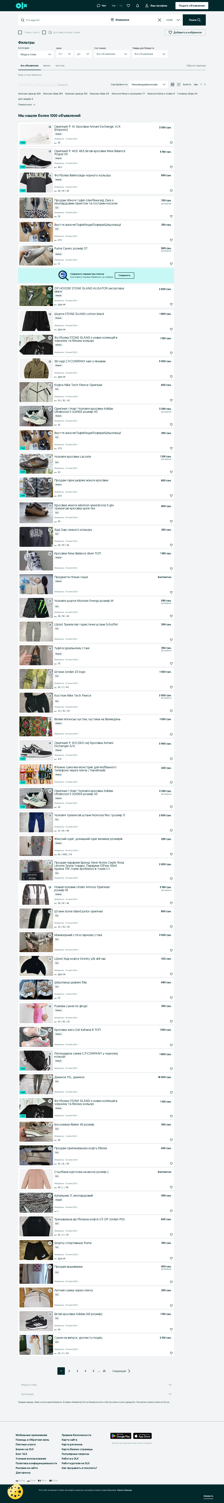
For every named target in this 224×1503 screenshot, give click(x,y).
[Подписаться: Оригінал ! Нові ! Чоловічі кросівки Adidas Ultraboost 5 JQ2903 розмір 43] (164, 424)
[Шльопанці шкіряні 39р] (107, 982)
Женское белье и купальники (128, 93)
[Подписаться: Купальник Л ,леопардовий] (164, 1211)
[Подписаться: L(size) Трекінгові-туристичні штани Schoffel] (164, 640)
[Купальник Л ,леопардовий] (107, 1195)
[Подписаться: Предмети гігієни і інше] (164, 592)
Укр (113, 5)
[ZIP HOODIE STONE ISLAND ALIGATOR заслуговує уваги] (106, 289)
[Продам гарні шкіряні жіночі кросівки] (107, 479)
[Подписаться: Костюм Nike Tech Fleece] (164, 711)
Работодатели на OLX (76, 1463)
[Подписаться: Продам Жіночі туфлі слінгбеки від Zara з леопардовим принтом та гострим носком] (164, 216)
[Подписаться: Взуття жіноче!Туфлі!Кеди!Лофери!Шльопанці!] (164, 240)
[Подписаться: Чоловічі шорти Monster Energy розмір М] (164, 616)
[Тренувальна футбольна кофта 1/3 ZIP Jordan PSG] (107, 1218)
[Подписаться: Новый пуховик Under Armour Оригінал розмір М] (164, 903)
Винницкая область (48, 85)
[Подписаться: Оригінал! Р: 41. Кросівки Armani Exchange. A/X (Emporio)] (164, 142)
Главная (21, 85)
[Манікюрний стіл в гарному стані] (106, 934)
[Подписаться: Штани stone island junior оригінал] (164, 926)
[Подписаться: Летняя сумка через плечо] (164, 1305)
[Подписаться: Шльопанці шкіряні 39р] (164, 998)
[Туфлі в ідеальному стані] (102, 648)
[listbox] (169, 20)
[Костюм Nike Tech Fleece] (100, 696)
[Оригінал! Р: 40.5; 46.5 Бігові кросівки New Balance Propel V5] (106, 152)
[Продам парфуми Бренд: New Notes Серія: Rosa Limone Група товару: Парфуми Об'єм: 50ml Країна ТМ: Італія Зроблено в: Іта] (106, 865)
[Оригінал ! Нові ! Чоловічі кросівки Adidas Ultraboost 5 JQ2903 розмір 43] (101, 410)
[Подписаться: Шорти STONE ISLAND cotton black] (164, 329)
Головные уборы (187, 93)
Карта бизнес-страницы (77, 1449)
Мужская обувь (99, 93)
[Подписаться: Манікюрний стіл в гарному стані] (164, 950)
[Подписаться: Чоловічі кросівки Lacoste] (164, 472)
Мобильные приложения (31, 1435)
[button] (36, 54)
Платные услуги (26, 1444)
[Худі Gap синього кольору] (107, 529)
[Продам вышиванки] (101, 1267)
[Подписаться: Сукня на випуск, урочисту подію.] (164, 1353)
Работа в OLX (70, 1458)
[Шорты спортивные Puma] (107, 1242)
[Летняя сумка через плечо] (107, 1289)
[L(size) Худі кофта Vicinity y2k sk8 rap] (107, 958)
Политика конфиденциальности (36, 1463)
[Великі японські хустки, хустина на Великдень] (106, 718)
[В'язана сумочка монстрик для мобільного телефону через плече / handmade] (107, 768)
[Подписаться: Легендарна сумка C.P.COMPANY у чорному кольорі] (164, 1069)
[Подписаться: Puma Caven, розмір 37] (164, 264)
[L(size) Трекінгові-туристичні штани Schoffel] (107, 624)
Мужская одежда (76, 93)
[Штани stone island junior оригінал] (107, 911)
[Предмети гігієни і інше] (105, 576)
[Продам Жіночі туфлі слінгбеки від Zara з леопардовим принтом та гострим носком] (102, 201)
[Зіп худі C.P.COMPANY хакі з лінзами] (106, 360)
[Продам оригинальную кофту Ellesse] (107, 1147)
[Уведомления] (137, 5)
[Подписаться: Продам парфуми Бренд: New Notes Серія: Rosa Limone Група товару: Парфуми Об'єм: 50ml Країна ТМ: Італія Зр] (164, 878)
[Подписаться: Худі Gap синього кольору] (164, 545)
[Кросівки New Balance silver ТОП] (106, 553)
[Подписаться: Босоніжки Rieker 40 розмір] (164, 1140)
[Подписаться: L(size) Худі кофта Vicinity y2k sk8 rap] (164, 974)
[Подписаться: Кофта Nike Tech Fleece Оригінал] (164, 400)
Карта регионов (72, 1444)
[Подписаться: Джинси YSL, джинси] (164, 1092)
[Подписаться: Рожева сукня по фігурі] (164, 1021)
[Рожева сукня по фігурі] (107, 1005)
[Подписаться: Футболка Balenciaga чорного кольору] (164, 190)
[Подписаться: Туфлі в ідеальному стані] (164, 663)
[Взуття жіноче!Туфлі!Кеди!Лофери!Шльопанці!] (107, 224)
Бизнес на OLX (25, 1449)
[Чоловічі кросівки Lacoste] (101, 457)
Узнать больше (124, 1490)
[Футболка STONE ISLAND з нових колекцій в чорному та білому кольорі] (106, 339)
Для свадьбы (25, 99)
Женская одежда (29, 93)
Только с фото (32, 32)
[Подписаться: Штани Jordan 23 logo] (164, 687)
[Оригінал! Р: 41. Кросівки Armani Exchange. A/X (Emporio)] (106, 128)
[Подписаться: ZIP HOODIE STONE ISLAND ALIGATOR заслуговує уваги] (164, 304)
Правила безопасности (76, 1435)
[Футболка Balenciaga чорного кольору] (107, 175)
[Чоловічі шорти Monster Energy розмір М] (102, 601)
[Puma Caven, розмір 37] (101, 249)
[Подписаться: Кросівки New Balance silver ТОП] (164, 569)
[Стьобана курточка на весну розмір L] (105, 1171)
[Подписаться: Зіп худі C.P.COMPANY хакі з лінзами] (164, 376)
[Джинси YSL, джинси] (105, 1076)
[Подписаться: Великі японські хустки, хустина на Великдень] (164, 734)
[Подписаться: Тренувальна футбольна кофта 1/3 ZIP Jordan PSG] (164, 1234)
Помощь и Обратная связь (32, 1439)
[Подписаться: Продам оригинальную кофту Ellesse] (164, 1163)
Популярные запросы (75, 1453)
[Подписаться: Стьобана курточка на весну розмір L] (164, 1187)
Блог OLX (21, 1453)
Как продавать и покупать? (79, 1467)
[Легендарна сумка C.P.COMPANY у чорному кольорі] (106, 1055)
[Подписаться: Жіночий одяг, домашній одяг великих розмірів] (164, 854)
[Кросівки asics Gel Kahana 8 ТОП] (106, 1029)
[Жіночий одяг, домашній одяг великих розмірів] (107, 838)
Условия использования (31, 1458)
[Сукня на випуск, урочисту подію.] (106, 1337)
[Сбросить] (159, 20)
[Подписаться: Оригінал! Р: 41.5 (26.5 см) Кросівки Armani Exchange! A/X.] (164, 759)
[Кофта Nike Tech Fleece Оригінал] (107, 384)
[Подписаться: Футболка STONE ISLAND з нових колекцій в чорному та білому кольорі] (164, 353)
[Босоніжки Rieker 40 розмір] (107, 1124)
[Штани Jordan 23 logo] (106, 671)
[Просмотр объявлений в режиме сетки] (179, 84)
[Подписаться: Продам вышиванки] (164, 1282)
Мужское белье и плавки (161, 93)
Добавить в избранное (185, 32)
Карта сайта (69, 1439)
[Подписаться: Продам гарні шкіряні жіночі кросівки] (164, 495)
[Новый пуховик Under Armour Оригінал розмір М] (101, 888)
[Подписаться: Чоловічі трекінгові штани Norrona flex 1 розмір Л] (164, 830)
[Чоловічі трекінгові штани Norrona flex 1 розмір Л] (106, 814)
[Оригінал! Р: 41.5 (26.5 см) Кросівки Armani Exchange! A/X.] (106, 744)
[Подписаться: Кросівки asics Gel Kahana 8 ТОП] (164, 1045)
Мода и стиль (32, 85)
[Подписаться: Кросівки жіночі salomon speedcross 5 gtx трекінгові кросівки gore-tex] (164, 521)
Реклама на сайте (27, 1467)
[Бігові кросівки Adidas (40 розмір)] (106, 1313)
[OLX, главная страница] (21, 5)
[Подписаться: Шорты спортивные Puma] (164, 1258)
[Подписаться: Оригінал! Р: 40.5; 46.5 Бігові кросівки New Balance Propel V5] (164, 167)
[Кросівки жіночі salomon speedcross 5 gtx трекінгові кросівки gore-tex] (107, 506)
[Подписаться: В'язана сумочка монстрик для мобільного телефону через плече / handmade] (164, 782)
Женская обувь (53, 93)
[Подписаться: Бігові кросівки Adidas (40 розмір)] (164, 1329)
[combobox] (65, 20)
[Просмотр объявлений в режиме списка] (172, 84)
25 (104, 1371)
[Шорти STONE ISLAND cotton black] (106, 313)
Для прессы (23, 1472)
